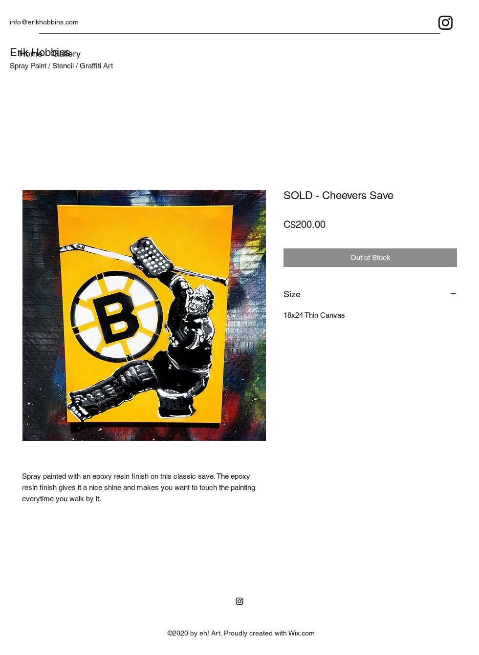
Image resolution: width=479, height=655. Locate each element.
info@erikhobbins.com (44, 22)
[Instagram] (445, 22)
